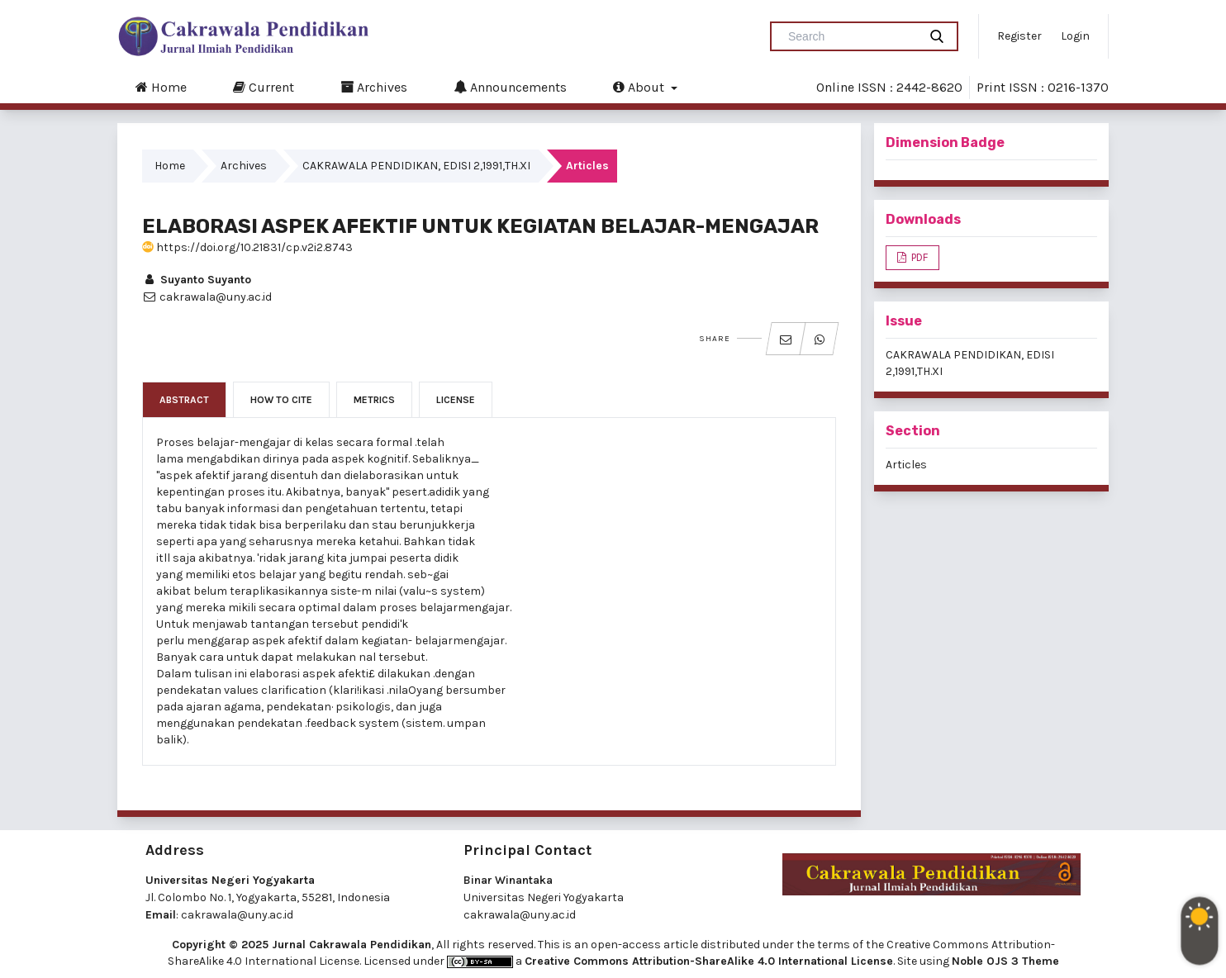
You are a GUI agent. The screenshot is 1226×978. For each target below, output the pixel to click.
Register (1019, 36)
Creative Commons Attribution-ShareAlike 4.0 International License (709, 961)
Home (161, 87)
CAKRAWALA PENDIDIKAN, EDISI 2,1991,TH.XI (416, 166)
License (455, 400)
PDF (918, 257)
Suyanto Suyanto (196, 280)
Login (1075, 36)
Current (263, 87)
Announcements (510, 87)
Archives (373, 87)
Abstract (184, 400)
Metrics (374, 400)
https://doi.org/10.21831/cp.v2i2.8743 (247, 247)
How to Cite (281, 400)
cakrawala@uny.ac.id (237, 915)
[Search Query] (851, 36)
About (640, 87)
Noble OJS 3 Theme (1005, 961)
